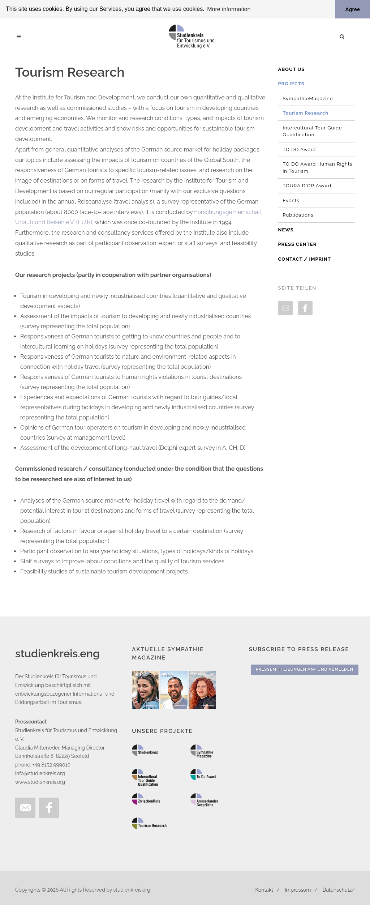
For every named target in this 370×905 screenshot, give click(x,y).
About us (291, 69)
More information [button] (228, 9)
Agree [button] (352, 9)
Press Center (297, 244)
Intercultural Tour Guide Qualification (312, 131)
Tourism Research (306, 113)
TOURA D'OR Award (307, 185)
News (286, 229)
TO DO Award (299, 149)
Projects (291, 83)
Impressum (298, 889)
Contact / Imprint (304, 258)
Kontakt (264, 889)
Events (291, 200)
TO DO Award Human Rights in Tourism (318, 167)
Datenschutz (337, 889)
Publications (298, 215)
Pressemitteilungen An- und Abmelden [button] (304, 669)
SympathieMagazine (308, 98)
